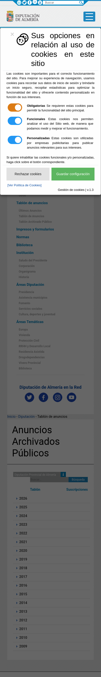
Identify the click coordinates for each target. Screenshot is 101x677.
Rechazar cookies (28, 174)
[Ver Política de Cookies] (24, 185)
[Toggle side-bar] (89, 17)
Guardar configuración (73, 174)
